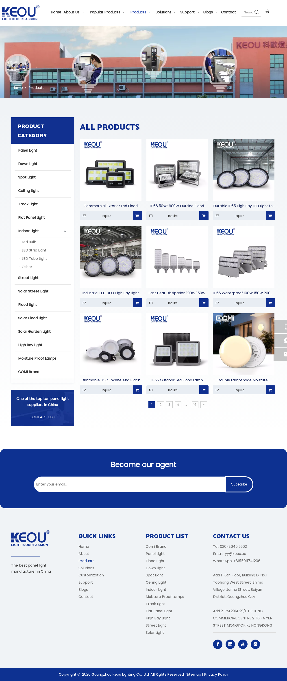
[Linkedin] (230, 644)
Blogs (83, 589)
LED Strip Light (34, 250)
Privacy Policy (216, 674)
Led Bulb (29, 242)
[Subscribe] (239, 484)
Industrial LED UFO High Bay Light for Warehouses (110, 293)
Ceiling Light (28, 190)
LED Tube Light (34, 258)
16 (195, 404)
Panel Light (27, 150)
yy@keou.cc (235, 553)
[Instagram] (255, 644)
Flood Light (27, 304)
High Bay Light (30, 345)
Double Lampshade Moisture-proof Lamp (243, 380)
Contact (85, 596)
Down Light (27, 163)
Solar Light (155, 632)
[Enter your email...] (128, 484)
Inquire (95, 215)
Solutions (86, 568)
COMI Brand (28, 371)
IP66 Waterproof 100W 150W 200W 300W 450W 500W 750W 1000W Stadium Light (243, 293)
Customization (91, 575)
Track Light (28, 204)
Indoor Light (28, 231)
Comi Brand (156, 546)
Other (27, 266)
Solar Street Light (33, 291)
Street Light (28, 277)
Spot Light (27, 177)
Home (83, 546)
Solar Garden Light (34, 331)
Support (85, 582)
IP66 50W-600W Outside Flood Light (177, 206)
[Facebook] (217, 644)
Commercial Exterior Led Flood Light (111, 206)
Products (86, 560)
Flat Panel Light (31, 217)
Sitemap (193, 674)
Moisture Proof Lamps (37, 358)
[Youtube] (243, 644)
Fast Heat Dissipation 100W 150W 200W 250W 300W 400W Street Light (177, 293)
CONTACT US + (43, 417)
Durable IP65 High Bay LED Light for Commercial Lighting (243, 206)
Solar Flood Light (32, 318)
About (83, 553)
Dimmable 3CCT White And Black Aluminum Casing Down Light (110, 380)
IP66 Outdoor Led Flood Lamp (177, 380)
